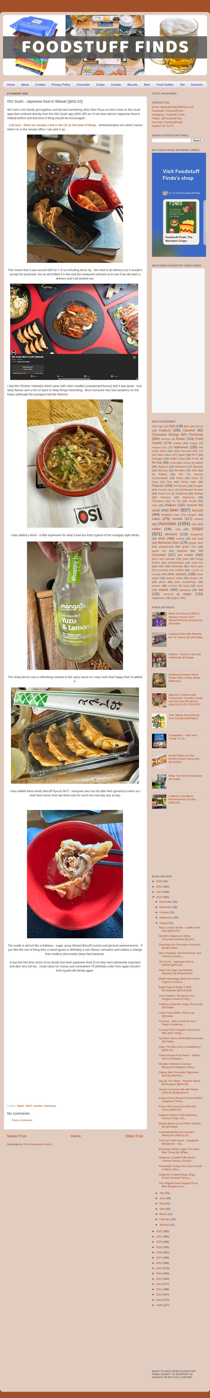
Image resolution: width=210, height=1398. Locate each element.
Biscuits (132, 84)
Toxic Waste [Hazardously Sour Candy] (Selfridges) (183, 717)
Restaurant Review (191, 489)
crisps (197, 528)
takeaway (50, 1105)
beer (174, 509)
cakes (156, 518)
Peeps (194, 478)
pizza (162, 581)
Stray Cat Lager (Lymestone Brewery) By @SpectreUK (176, 972)
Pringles (198, 485)
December (166, 901)
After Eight (157, 426)
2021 (159, 1236)
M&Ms (199, 462)
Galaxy (177, 443)
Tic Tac (176, 501)
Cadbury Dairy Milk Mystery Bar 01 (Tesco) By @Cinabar (185, 635)
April (162, 1208)
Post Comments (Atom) (38, 1144)
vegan (187, 594)
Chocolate (83, 84)
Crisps (100, 84)
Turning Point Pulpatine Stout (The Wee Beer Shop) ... (179, 1031)
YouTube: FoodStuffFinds (167, 122)
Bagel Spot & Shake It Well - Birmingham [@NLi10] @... (176, 989)
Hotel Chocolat (182, 451)
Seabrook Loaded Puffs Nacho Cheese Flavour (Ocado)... (177, 1159)
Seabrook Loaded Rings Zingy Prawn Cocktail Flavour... (177, 1176)
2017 (159, 1257)
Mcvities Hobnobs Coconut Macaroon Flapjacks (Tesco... (178, 1065)
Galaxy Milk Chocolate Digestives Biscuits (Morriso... (179, 1074)
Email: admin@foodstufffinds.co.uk (173, 106)
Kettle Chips (177, 458)
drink (161, 538)
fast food (197, 538)
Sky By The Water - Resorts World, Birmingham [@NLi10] (180, 1082)
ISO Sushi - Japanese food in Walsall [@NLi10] (176, 963)
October (164, 912)
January (164, 1224)
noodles (38, 1105)
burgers (192, 514)
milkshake (177, 566)
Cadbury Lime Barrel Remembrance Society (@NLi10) (182, 799)
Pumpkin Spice (166, 489)
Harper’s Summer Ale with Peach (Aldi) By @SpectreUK (178, 1091)
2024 (159, 891)
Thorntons (158, 501)
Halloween (181, 447)
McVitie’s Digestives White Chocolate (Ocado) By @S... (177, 937)
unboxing (168, 594)
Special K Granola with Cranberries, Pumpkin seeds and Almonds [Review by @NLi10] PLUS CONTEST (185, 699)
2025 (159, 886)
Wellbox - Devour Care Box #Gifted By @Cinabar (184, 656)
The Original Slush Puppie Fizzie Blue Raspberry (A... (178, 1185)
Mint (194, 470)
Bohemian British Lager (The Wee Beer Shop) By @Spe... (179, 1151)
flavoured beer (168, 542)
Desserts (197, 84)
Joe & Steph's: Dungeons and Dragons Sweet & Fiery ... (176, 997)
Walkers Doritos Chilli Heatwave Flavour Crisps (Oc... (178, 1117)
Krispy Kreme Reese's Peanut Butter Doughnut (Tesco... (181, 1099)
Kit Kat (157, 462)
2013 (159, 1278)
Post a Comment (22, 1120)
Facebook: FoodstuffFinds (167, 110)
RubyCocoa (164, 493)
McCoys (163, 470)
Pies (169, 481)
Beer (147, 84)
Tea (182, 84)
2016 (159, 1262)
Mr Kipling (159, 474)
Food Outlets (165, 84)
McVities (180, 470)
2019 (159, 1247)
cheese (198, 518)
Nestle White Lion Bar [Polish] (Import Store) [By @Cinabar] (183, 758)
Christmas (195, 434)
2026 (159, 881)
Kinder (195, 458)
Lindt (173, 462)
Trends (192, 501)
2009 (159, 1299)
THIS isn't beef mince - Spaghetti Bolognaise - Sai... (178, 1142)
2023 (159, 897)
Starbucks (189, 497)
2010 (159, 1294)
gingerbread (166, 546)
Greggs (193, 443)
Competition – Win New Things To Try (182, 737)
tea (201, 589)
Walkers (170, 505)
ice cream (185, 555)
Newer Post (17, 1136)
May (162, 1203)
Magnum (163, 466)
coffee (156, 529)
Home (11, 84)
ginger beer (196, 542)
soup (186, 585)
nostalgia (195, 570)
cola (177, 529)
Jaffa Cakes (164, 454)
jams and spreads (163, 558)
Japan (20, 1105)
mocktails (163, 570)
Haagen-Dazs (159, 447)
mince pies (196, 566)
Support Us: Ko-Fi (162, 125)
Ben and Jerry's (193, 426)
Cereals (116, 84)
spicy (200, 585)
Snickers (165, 497)
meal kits (197, 562)
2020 (159, 1241)
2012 (159, 1284)
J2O (201, 451)
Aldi (172, 426)
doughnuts (196, 534)
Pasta (179, 478)
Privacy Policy (61, 84)
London (186, 463)
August (164, 922)
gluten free (189, 546)
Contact (40, 84)
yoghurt (175, 597)
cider (194, 524)
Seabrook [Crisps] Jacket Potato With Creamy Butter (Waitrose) (184, 677)
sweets (163, 589)
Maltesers (181, 466)
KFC (194, 454)
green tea (159, 550)
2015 (159, 1268)
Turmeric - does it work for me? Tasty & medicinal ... (177, 1023)
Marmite (198, 466)
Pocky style (188, 481)
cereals (177, 518)
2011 (159, 1289)
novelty (156, 574)
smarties (173, 585)
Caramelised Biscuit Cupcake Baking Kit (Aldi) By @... (176, 1134)
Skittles (198, 493)
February (165, 1219)
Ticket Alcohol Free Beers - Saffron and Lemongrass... (180, 1057)
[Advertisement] (37, 1059)
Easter (180, 438)
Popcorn (158, 485)
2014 (159, 1273)
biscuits (197, 510)
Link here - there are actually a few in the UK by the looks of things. (53, 125)
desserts (171, 534)
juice (185, 558)
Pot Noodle (180, 485)
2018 (159, 1252)
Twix (154, 505)
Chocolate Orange (165, 434)
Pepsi (155, 482)
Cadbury (165, 430)
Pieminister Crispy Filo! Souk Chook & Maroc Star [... (180, 1168)
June (162, 1198)
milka (161, 566)
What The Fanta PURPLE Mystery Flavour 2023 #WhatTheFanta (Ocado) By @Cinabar (185, 618)
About (25, 84)
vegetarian (158, 597)
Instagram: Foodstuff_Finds (168, 114)
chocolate (167, 523)
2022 (159, 1231)
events (180, 538)
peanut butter (174, 578)
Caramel (189, 430)
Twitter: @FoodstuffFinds (167, 118)
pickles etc (196, 578)
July (162, 1193)
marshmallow (176, 562)
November (166, 907)
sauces (156, 585)
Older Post (134, 1136)
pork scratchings (185, 581)
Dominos (166, 439)
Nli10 (29, 1105)
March (163, 1214)
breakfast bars (170, 514)
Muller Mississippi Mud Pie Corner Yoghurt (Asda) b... (179, 980)
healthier (182, 550)
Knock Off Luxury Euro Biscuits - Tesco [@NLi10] (178, 1108)
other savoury (177, 574)
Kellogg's (157, 458)
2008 (159, 1305)
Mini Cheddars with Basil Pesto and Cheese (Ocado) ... (180, 955)
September (166, 917)
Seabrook (181, 493)
